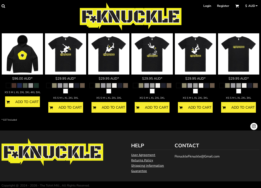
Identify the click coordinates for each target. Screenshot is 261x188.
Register (223, 6)
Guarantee (139, 171)
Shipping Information (147, 165)
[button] (3, 6)
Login (207, 6)
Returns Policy (142, 160)
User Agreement (143, 155)
